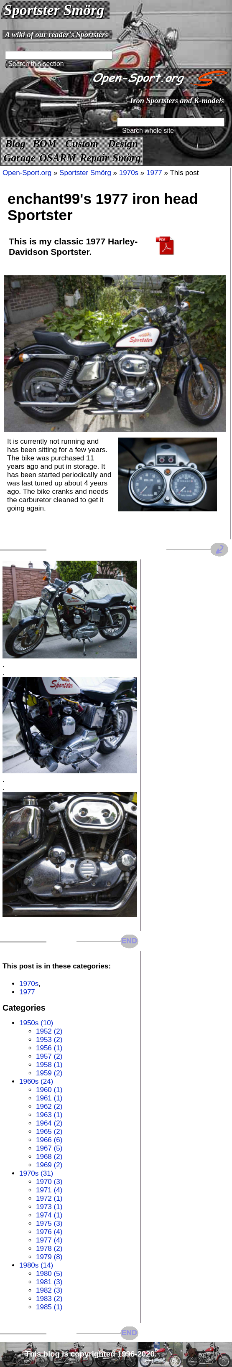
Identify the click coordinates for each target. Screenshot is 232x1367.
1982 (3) (49, 1290)
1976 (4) (49, 1232)
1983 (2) (49, 1299)
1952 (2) (49, 1031)
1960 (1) (49, 1090)
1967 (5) (49, 1148)
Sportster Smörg (54, 10)
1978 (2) (49, 1249)
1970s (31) (36, 1173)
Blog (15, 143)
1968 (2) (49, 1157)
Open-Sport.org (27, 173)
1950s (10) (36, 1023)
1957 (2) (49, 1056)
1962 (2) (49, 1106)
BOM (44, 143)
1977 (154, 173)
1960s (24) (36, 1081)
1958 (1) (49, 1065)
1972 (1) (49, 1198)
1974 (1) (49, 1215)
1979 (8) (49, 1257)
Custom (81, 143)
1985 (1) (49, 1307)
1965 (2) (49, 1132)
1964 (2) (49, 1123)
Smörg (126, 157)
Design (123, 143)
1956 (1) (49, 1048)
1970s (128, 173)
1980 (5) (49, 1274)
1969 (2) (49, 1165)
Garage (20, 157)
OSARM (57, 157)
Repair (94, 157)
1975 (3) (49, 1223)
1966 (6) (49, 1140)
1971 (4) (49, 1190)
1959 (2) (49, 1073)
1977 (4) (49, 1240)
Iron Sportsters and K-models (177, 100)
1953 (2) (49, 1040)
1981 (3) (49, 1282)
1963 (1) (49, 1115)
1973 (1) (49, 1207)
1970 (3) (49, 1182)
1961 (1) (49, 1098)
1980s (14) (36, 1265)
